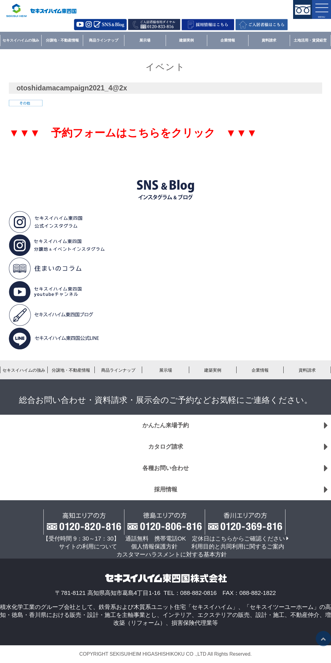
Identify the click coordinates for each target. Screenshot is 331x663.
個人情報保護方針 (154, 546)
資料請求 (269, 40)
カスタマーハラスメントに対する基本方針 (171, 554)
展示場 (144, 40)
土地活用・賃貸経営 (310, 40)
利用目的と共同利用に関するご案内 (237, 546)
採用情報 (165, 489)
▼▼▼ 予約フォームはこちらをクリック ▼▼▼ (133, 133)
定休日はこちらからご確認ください (238, 538)
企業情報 (227, 40)
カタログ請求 (165, 446)
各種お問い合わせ (165, 468)
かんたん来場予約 (165, 425)
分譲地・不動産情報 (62, 40)
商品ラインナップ (103, 40)
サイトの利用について (88, 546)
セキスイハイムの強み (20, 40)
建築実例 (186, 40)
